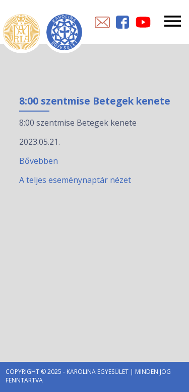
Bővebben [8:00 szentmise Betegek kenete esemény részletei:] (38, 160)
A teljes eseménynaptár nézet (75, 179)
